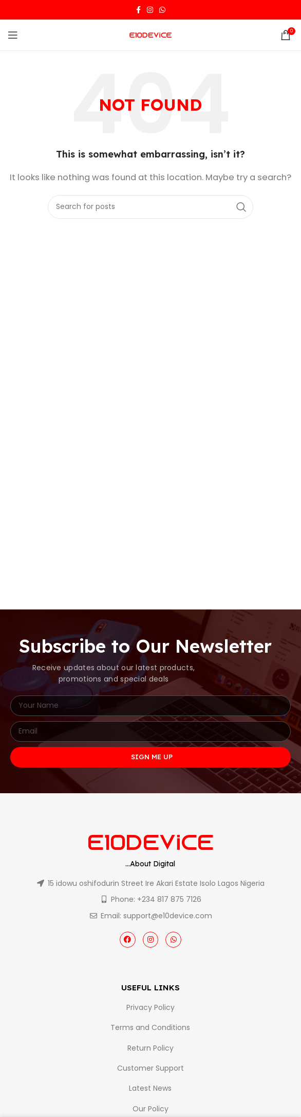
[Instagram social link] (150, 9)
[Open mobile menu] (13, 35)
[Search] (150, 207)
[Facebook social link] (138, 9)
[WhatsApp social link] (162, 9)
